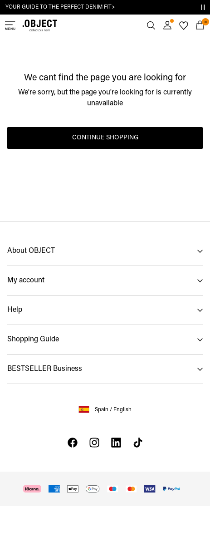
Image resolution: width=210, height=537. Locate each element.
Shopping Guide (33, 339)
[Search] (151, 25)
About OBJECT (31, 251)
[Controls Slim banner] (202, 7)
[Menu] (10, 25)
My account (25, 280)
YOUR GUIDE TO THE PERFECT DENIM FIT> (60, 7)
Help (14, 310)
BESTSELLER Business (44, 369)
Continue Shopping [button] (105, 137)
